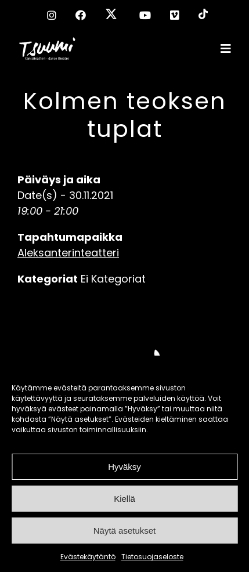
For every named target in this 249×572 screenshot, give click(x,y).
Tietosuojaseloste (152, 557)
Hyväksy (124, 467)
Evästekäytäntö (88, 557)
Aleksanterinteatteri (68, 252)
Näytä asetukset (124, 530)
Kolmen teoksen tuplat (124, 115)
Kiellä (124, 499)
